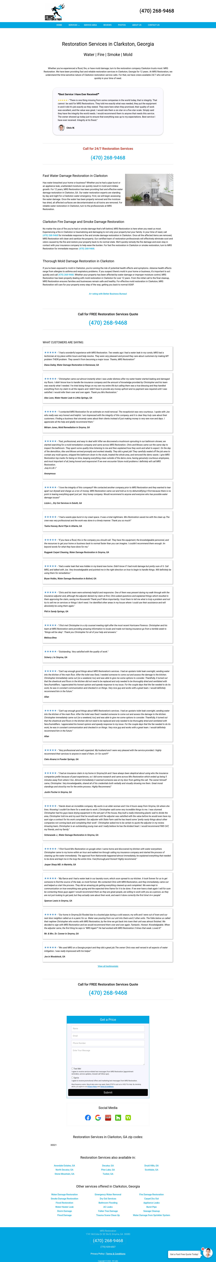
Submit (108, 1084)
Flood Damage (64, 1207)
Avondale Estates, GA (64, 1157)
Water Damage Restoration (64, 1186)
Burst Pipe (151, 1198)
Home (59, 25)
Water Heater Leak (64, 1198)
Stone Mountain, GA (64, 1165)
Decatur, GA (108, 1157)
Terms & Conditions (107, 1078)
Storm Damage (64, 1203)
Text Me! (77, 1060)
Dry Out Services (108, 1190)
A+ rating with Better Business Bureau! (108, 285)
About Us (136, 25)
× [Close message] (199, 1251)
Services (74, 26)
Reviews (107, 25)
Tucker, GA (108, 1165)
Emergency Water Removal (108, 1186)
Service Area (90, 25)
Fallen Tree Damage (108, 1203)
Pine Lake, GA (108, 1161)
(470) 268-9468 (157, 11)
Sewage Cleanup (151, 1203)
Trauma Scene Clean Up (108, 1207)
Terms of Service (128, 1256)
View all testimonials (108, 958)
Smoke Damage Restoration (64, 1190)
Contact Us (154, 25)
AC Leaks (108, 1198)
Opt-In (76, 1070)
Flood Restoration (64, 1194)
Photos (122, 25)
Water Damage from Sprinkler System (151, 1207)
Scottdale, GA (151, 1161)
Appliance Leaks (151, 1194)
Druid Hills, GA (151, 1157)
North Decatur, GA (64, 1161)
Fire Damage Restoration (151, 1186)
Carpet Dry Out (151, 1190)
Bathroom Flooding (108, 1194)
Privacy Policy (92, 1078)
